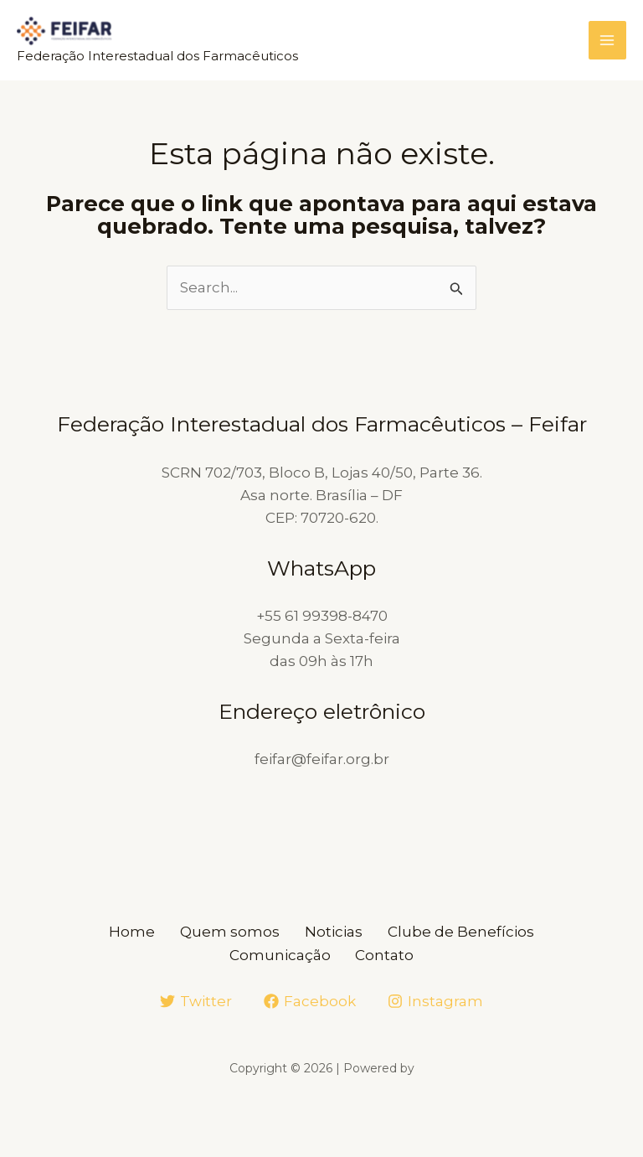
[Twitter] (197, 1000)
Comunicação (276, 954)
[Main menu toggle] (608, 41)
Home (119, 931)
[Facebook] (310, 1000)
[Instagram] (435, 1000)
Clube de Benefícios (473, 931)
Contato (389, 954)
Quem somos (225, 931)
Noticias (338, 931)
